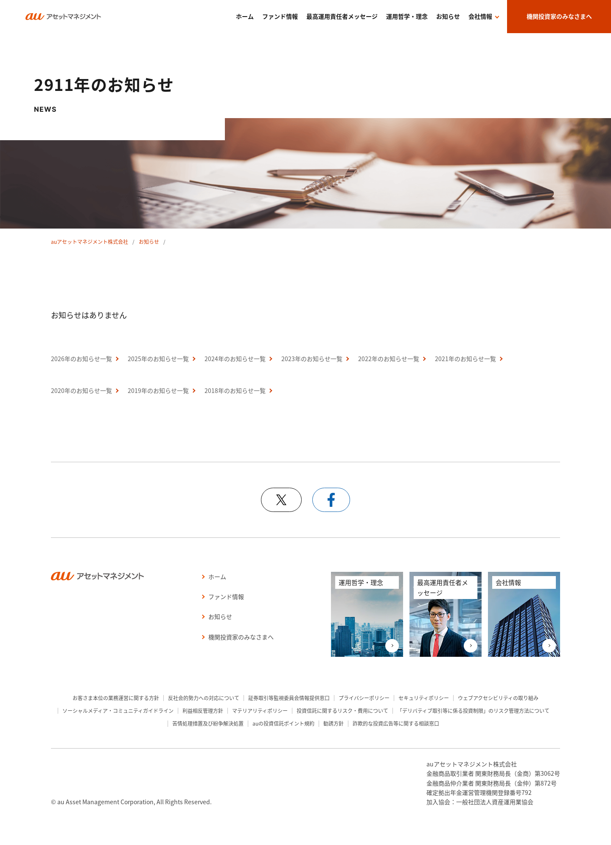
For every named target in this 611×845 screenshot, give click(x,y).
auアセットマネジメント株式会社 (89, 241)
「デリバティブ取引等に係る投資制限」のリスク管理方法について (473, 710)
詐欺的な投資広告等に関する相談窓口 (396, 723)
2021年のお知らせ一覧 (465, 358)
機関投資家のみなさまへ (559, 16)
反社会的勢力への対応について (203, 697)
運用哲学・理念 (407, 16)
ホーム (245, 16)
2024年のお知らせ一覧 (235, 358)
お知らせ (448, 16)
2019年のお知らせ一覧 (158, 390)
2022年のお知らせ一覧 (388, 358)
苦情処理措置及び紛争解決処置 (208, 723)
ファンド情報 (280, 16)
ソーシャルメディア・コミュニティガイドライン (118, 710)
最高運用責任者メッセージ (342, 16)
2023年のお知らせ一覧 (311, 358)
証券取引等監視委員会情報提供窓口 (289, 697)
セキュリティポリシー (423, 697)
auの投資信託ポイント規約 (283, 723)
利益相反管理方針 (202, 710)
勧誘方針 (333, 723)
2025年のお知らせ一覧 (158, 358)
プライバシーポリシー (364, 697)
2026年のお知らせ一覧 (81, 358)
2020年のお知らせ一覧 (81, 390)
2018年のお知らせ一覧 (235, 390)
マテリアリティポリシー (260, 710)
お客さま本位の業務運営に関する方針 (116, 697)
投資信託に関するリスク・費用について (342, 710)
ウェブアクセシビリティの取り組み (498, 697)
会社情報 (480, 16)
